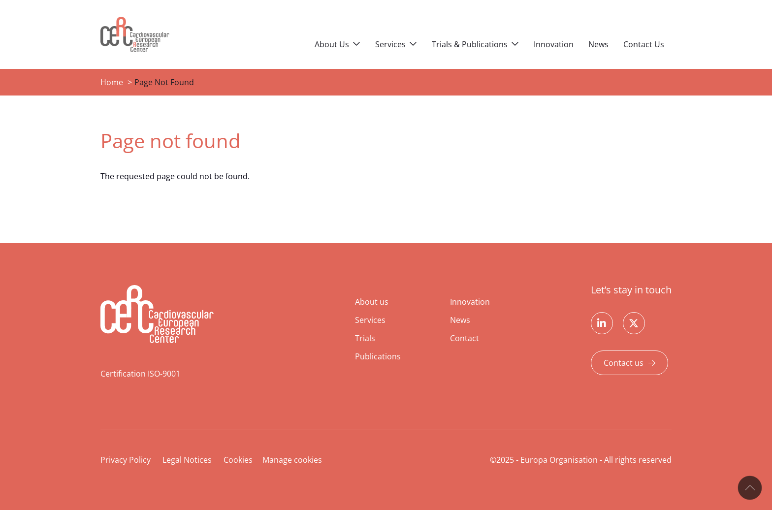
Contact (464, 338)
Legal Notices (187, 459)
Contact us (623, 362)
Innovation (554, 44)
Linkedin (602, 323)
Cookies (238, 459)
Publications (378, 356)
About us (371, 301)
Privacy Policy (125, 459)
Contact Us (643, 44)
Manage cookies (292, 459)
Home (111, 82)
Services (390, 44)
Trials (365, 338)
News (598, 44)
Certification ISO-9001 (140, 373)
